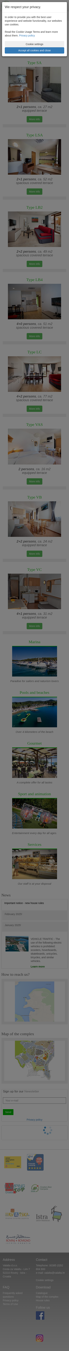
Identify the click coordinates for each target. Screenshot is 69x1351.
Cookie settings (34, 44)
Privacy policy (27, 35)
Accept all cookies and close (34, 50)
